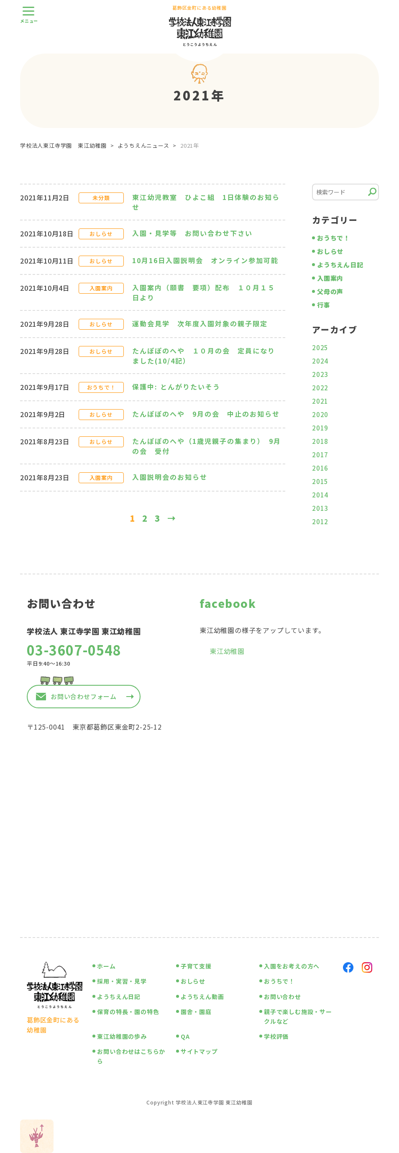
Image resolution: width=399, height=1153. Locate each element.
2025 (320, 347)
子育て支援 (196, 966)
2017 (320, 454)
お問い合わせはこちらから (131, 1056)
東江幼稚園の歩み (121, 1036)
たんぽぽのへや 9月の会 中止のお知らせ (206, 414)
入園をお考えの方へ (292, 966)
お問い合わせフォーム (84, 696)
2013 (320, 508)
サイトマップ (199, 1051)
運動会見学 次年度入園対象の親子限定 (200, 323)
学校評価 (276, 1036)
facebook (228, 603)
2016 (320, 468)
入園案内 (101, 288)
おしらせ (101, 234)
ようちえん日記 (340, 264)
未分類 (101, 198)
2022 (320, 387)
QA (185, 1036)
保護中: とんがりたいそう (180, 387)
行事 (323, 304)
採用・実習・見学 (121, 981)
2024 (320, 360)
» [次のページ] (173, 518)
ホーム (106, 966)
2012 (320, 521)
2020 (320, 414)
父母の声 (330, 291)
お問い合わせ (282, 996)
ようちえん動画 (202, 996)
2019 (320, 427)
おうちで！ (101, 387)
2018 (320, 441)
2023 (320, 374)
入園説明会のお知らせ (169, 477)
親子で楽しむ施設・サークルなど (298, 1016)
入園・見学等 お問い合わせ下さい (196, 233)
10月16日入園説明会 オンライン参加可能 (205, 260)
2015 (320, 481)
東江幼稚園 (227, 651)
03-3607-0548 (74, 649)
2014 (320, 494)
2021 (320, 401)
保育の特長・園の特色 (128, 1011)
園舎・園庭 (196, 1011)
